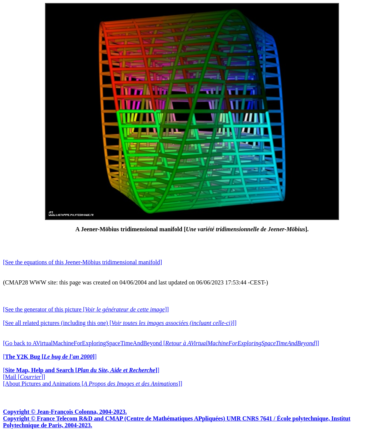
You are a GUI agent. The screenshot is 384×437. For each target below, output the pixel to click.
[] (50, 356)
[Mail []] (24, 377)
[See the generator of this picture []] (86, 309)
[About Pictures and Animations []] (92, 383)
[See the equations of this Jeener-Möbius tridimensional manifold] (82, 262)
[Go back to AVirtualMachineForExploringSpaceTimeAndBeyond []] (161, 343)
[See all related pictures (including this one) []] (119, 323)
